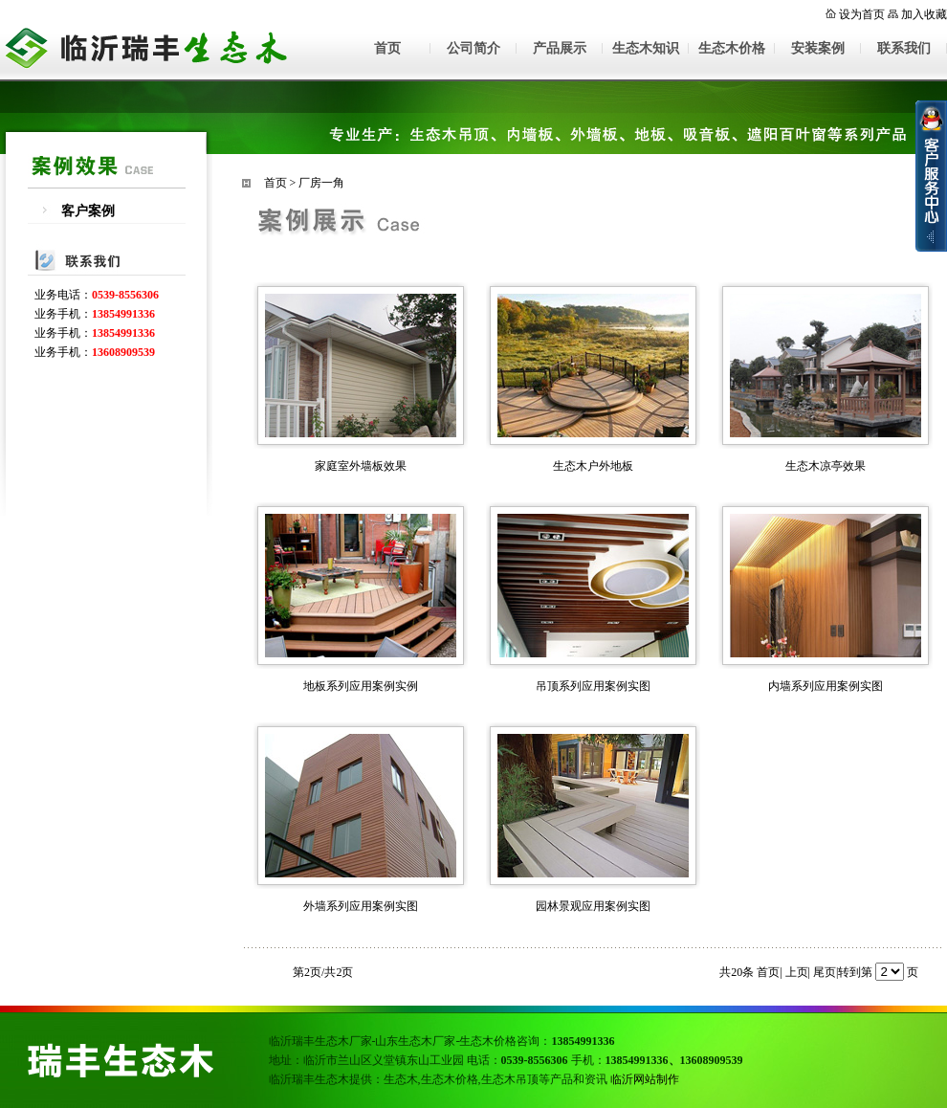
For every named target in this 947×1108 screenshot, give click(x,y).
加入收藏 (924, 14)
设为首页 (862, 14)
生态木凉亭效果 (825, 466)
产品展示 (559, 48)
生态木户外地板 (593, 466)
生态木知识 (645, 48)
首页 (387, 48)
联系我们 (904, 48)
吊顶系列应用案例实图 (593, 686)
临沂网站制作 (644, 1079)
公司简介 (473, 48)
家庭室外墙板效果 (361, 466)
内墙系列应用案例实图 (825, 686)
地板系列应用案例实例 (360, 686)
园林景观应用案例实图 (593, 906)
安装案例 (818, 48)
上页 (796, 972)
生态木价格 (731, 48)
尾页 (824, 972)
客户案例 (88, 211)
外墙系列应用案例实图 (360, 906)
